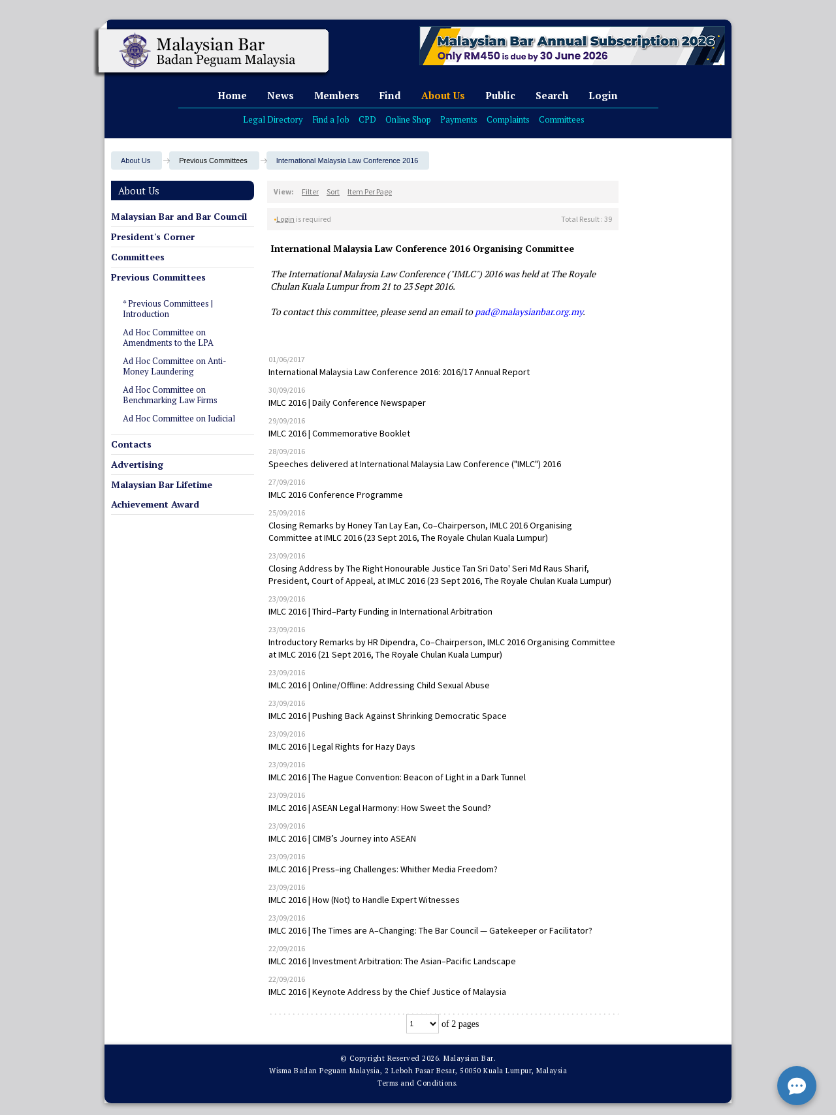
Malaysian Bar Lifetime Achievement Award (161, 494)
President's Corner (153, 236)
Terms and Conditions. (418, 1083)
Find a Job (330, 119)
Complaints (508, 119)
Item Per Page (369, 191)
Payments (458, 119)
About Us (443, 95)
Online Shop (408, 119)
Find (390, 95)
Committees (562, 119)
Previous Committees (158, 277)
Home (232, 95)
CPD (367, 119)
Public (500, 95)
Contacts (131, 444)
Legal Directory (273, 119)
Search (552, 95)
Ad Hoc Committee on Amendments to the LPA (168, 337)
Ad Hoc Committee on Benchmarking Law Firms (170, 395)
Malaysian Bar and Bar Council (179, 216)
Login (603, 95)
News (280, 95)
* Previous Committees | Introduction (168, 309)
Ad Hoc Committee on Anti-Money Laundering (175, 366)
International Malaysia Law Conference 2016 (347, 160)
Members (336, 95)
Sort (333, 191)
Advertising (137, 464)
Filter (310, 191)
